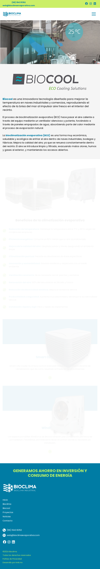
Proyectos (8, 512)
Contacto (7, 520)
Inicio (5, 499)
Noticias (7, 516)
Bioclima (7, 504)
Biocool (6, 508)
